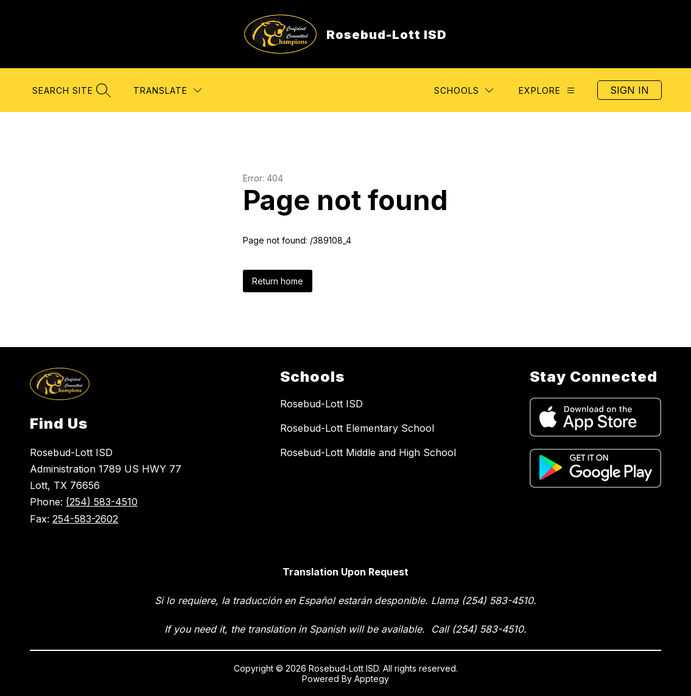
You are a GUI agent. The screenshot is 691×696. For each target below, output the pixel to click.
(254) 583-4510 (102, 502)
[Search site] (70, 90)
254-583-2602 (85, 519)
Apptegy (371, 678)
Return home (277, 281)
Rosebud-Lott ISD (321, 404)
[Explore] (547, 90)
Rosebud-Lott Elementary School (357, 428)
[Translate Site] (167, 90)
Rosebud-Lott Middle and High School (368, 452)
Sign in (629, 90)
